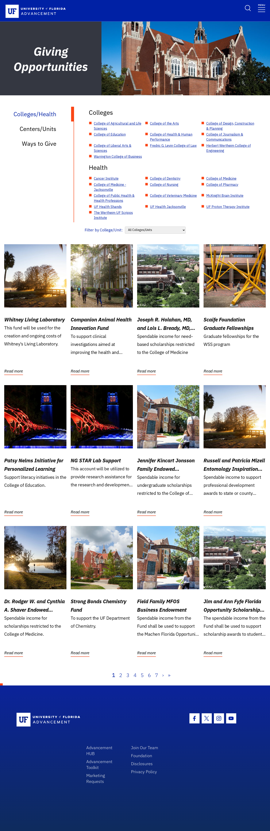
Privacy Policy (144, 771)
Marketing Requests (95, 778)
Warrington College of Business (118, 156)
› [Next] (163, 675)
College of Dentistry (165, 178)
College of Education (110, 134)
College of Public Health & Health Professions (114, 198)
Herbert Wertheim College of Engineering (228, 148)
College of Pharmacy (222, 184)
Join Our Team (144, 747)
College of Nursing (164, 184)
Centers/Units (38, 129)
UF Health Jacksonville (168, 207)
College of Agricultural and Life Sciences (117, 126)
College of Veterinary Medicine (173, 195)
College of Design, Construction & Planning (230, 126)
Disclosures (142, 763)
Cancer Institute (106, 178)
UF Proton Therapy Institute (228, 207)
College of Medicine (221, 178)
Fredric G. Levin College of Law (173, 145)
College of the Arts (164, 123)
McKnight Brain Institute (224, 195)
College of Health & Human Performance (171, 137)
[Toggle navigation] (261, 7)
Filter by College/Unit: (104, 230)
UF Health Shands (108, 207)
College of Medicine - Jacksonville (110, 187)
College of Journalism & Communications (224, 137)
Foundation (141, 755)
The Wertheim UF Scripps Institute (113, 215)
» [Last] (169, 675)
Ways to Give (39, 143)
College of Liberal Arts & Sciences (112, 148)
